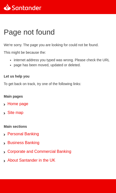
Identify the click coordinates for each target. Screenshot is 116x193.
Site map (15, 112)
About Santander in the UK (31, 160)
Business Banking (23, 143)
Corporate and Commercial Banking (39, 151)
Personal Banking (23, 134)
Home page (18, 104)
